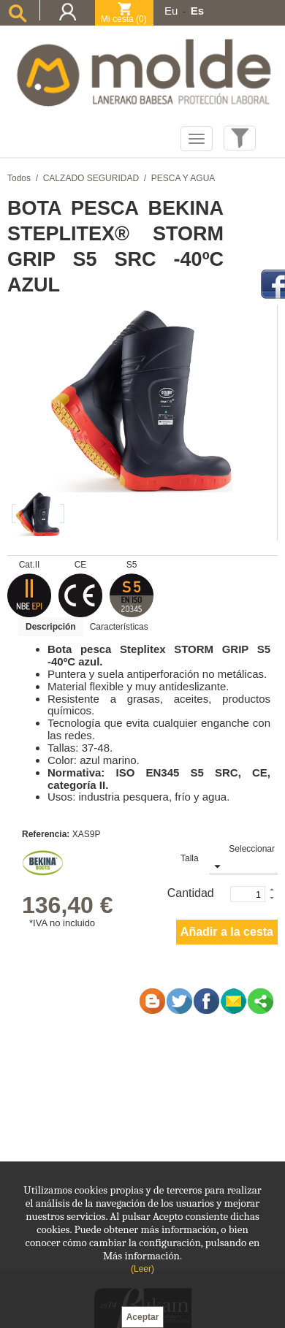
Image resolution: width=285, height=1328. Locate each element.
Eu (171, 10)
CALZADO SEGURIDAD (91, 178)
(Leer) (142, 1269)
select (216, 866)
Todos (19, 178)
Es (197, 10)
